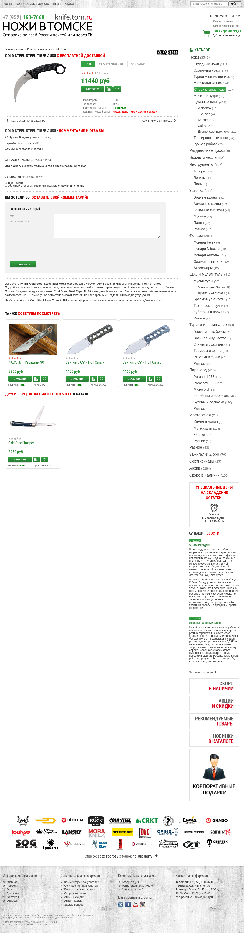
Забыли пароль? (131, 889)
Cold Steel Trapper (21, 443)
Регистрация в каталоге (135, 885)
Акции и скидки (72, 897)
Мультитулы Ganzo (211, 287)
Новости (19, 3)
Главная (7, 3)
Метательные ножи (209, 83)
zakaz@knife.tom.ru (149, 300)
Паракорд (198, 370)
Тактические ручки (208, 306)
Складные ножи (206, 64)
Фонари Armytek (207, 255)
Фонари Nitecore (207, 249)
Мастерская (200, 415)
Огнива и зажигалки (210, 344)
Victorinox (204, 108)
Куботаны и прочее (209, 312)
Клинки (199, 434)
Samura (203, 120)
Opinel (202, 125)
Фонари (196, 235)
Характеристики (111, 64)
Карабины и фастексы (211, 396)
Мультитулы (203, 281)
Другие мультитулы (211, 293)
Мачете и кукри (206, 96)
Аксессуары (203, 268)
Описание (138, 64)
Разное (199, 229)
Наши (204, 533)
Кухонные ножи (206, 102)
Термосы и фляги (208, 351)
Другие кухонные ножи (214, 131)
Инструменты (201, 164)
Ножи (194, 57)
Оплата (31, 3)
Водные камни (205, 197)
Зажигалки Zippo (204, 454)
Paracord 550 (204, 383)
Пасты (199, 223)
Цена (88, 64)
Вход (235, 16)
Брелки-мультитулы (209, 299)
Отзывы (69, 3)
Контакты (57, 3)
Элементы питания (209, 261)
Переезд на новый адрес (205, 622)
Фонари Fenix (204, 242)
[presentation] (128, 249)
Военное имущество (210, 338)
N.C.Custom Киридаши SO (26, 120)
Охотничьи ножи (207, 70)
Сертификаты (201, 461)
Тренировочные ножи (211, 138)
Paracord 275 (204, 377)
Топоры (200, 171)
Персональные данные (77, 889)
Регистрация (218, 16)
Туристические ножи (210, 77)
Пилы (198, 184)
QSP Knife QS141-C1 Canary (85, 362)
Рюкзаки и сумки (207, 357)
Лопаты (200, 177)
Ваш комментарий (20, 221)
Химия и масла (206, 422)
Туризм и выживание (208, 325)
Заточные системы (209, 210)
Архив (194, 468)
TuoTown (204, 114)
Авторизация (128, 882)
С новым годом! (199, 545)
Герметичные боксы (210, 331)
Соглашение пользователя (79, 885)
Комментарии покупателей (79, 882)
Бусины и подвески (209, 402)
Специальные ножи (210, 89)
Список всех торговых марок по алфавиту (122, 856)
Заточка (196, 190)
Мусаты (200, 216)
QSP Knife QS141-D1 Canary (142, 362)
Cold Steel (61, 49)
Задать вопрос (71, 904)
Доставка (43, 3)
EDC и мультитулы (206, 274)
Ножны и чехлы (203, 157)
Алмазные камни (207, 204)
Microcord (201, 389)
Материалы (203, 428)
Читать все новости (203, 672)
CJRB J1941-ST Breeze (159, 120)
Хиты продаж (71, 900)
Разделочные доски (207, 150)
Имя (12, 215)
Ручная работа (205, 144)
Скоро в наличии (204, 475)
